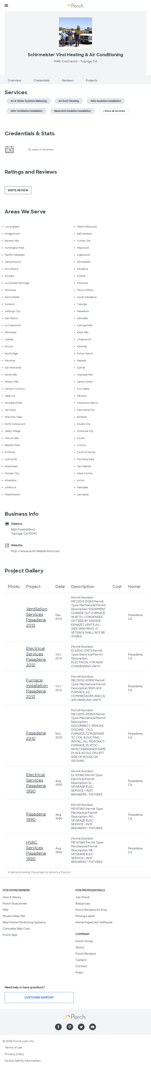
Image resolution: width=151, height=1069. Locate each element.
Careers (81, 960)
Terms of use (13, 1047)
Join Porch (83, 897)
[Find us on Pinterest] (69, 1027)
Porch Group (84, 941)
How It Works (12, 897)
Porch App (10, 935)
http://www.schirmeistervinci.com (35, 551)
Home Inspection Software (94, 922)
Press (79, 972)
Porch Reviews (86, 953)
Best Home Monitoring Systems (24, 922)
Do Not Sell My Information (23, 1061)
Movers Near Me (14, 916)
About (80, 947)
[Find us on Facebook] (58, 1027)
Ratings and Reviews (31, 172)
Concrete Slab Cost (16, 928)
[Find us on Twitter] (81, 1027)
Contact (81, 966)
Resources (83, 903)
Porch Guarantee (15, 903)
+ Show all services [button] (114, 111)
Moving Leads (85, 916)
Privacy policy (14, 1054)
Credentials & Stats (30, 133)
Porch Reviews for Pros (91, 910)
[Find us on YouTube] (92, 1027)
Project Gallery (24, 570)
